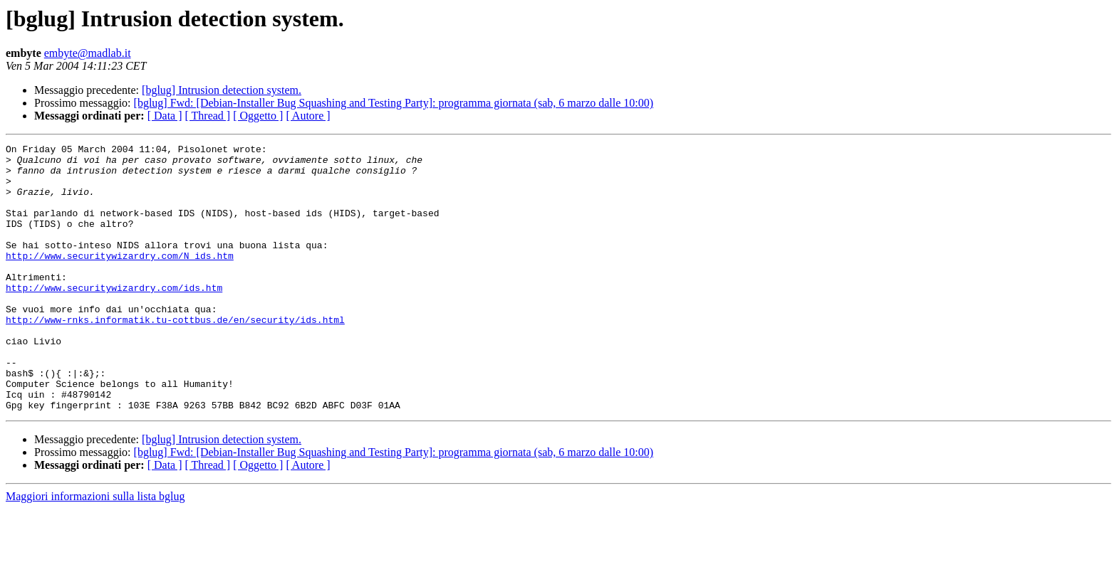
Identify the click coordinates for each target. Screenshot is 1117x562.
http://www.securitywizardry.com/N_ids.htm (120, 278)
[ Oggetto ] (258, 116)
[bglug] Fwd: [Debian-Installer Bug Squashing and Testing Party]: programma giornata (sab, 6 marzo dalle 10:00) (394, 103)
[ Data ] (164, 116)
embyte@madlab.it (87, 53)
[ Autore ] (308, 116)
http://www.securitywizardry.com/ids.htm (114, 317)
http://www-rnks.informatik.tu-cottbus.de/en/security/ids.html (175, 355)
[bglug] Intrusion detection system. (221, 90)
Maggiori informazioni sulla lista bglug (95, 550)
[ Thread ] (208, 116)
